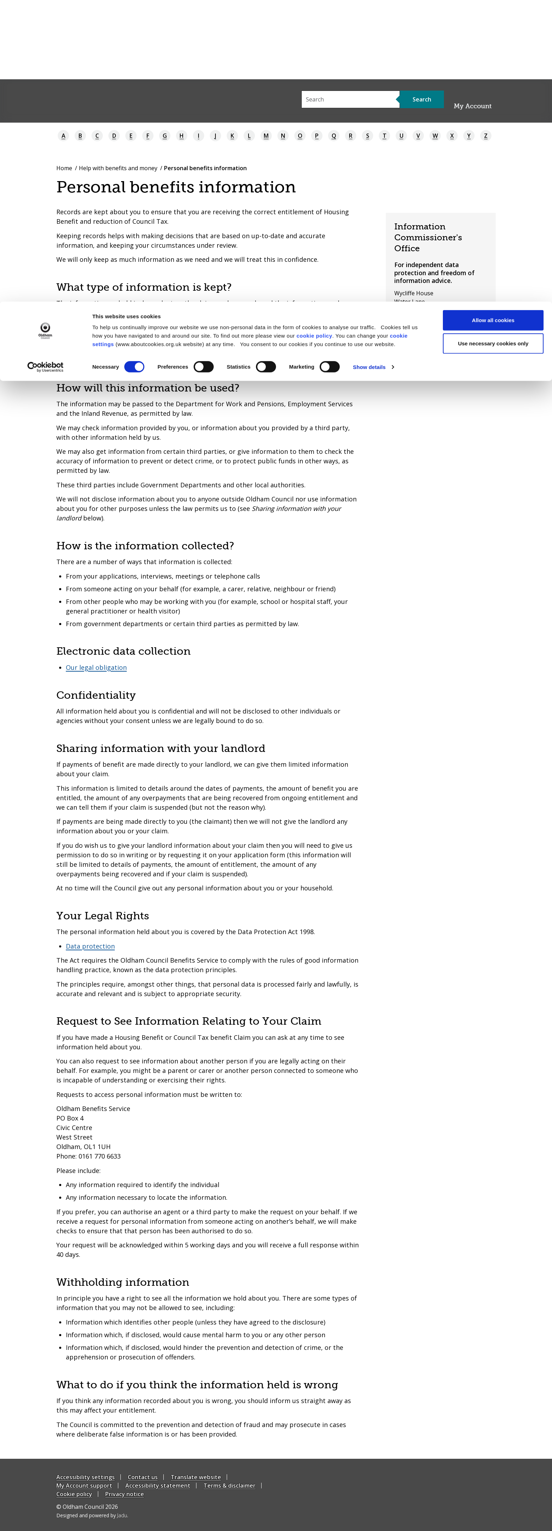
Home (64, 168)
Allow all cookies (493, 18)
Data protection (90, 946)
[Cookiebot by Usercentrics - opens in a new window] (45, 65)
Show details (369, 65)
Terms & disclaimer (229, 1485)
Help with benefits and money (118, 168)
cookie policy (314, 34)
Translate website (196, 1477)
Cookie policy (74, 1494)
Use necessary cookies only (493, 42)
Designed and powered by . (92, 1515)
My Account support (84, 1485)
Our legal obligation (96, 667)
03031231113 (418, 335)
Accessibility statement (157, 1485)
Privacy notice (124, 1494)
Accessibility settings (85, 1477)
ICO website (410, 348)
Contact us (143, 1477)
